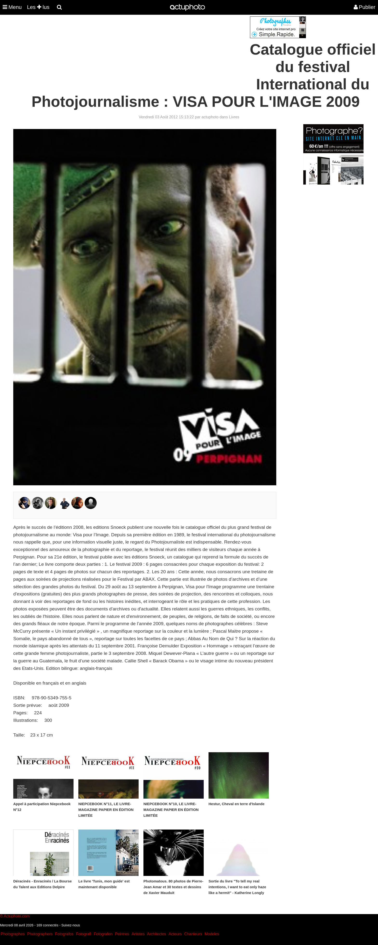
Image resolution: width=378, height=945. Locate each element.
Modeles (211, 934)
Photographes (13, 934)
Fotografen (103, 934)
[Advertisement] (160, 50)
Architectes (156, 934)
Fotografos (64, 934)
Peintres (122, 934)
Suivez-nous (70, 925)
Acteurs (175, 934)
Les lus (38, 7)
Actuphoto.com (16, 916)
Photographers (40, 934)
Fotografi (83, 934)
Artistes (138, 934)
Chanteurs (193, 934)
